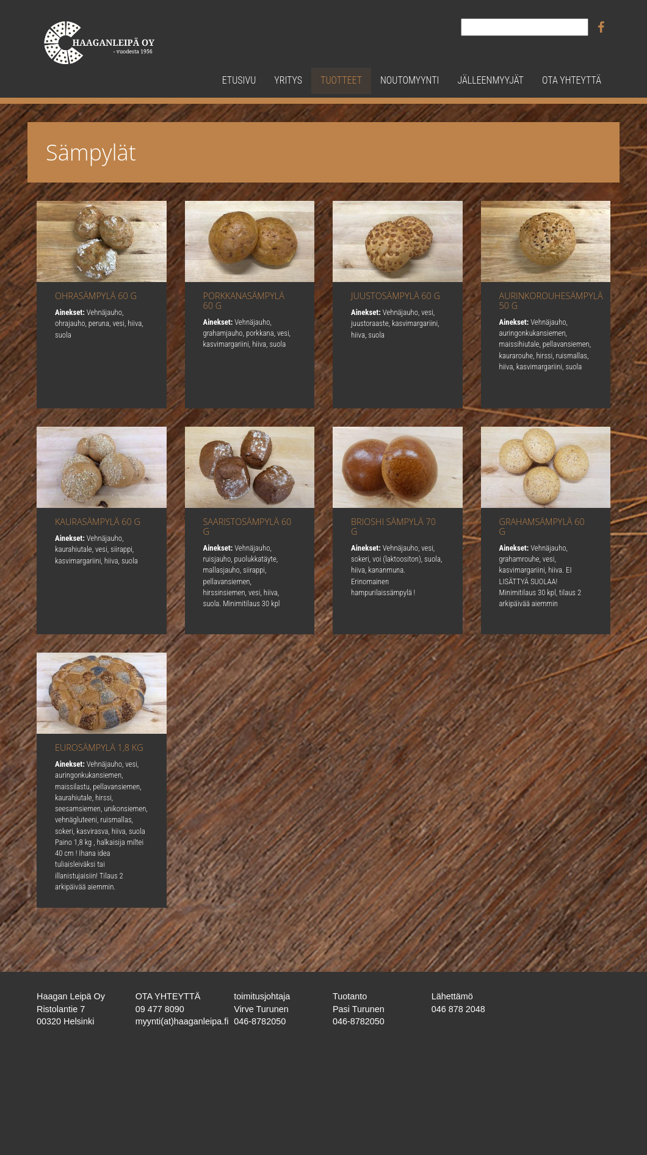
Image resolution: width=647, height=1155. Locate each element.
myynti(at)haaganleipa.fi (182, 1021)
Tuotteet (341, 80)
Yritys (288, 80)
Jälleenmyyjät (490, 80)
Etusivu (239, 80)
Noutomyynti (409, 80)
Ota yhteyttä (571, 80)
